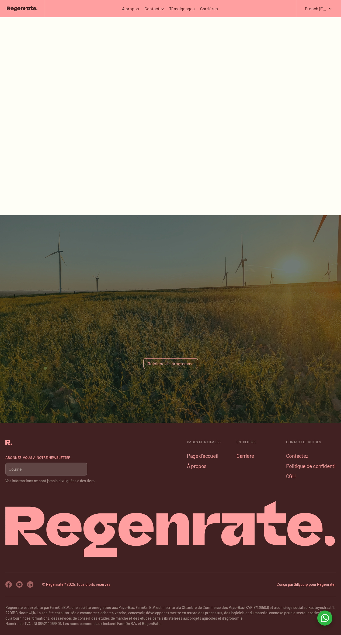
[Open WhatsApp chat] (324, 618)
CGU (290, 476)
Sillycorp (301, 584)
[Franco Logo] (21, 8)
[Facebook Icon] (8, 584)
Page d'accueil (202, 455)
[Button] (170, 363)
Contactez (154, 8)
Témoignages (182, 8)
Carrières (209, 8)
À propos (130, 8)
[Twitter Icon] (30, 584)
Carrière (245, 455)
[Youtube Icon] (19, 584)
